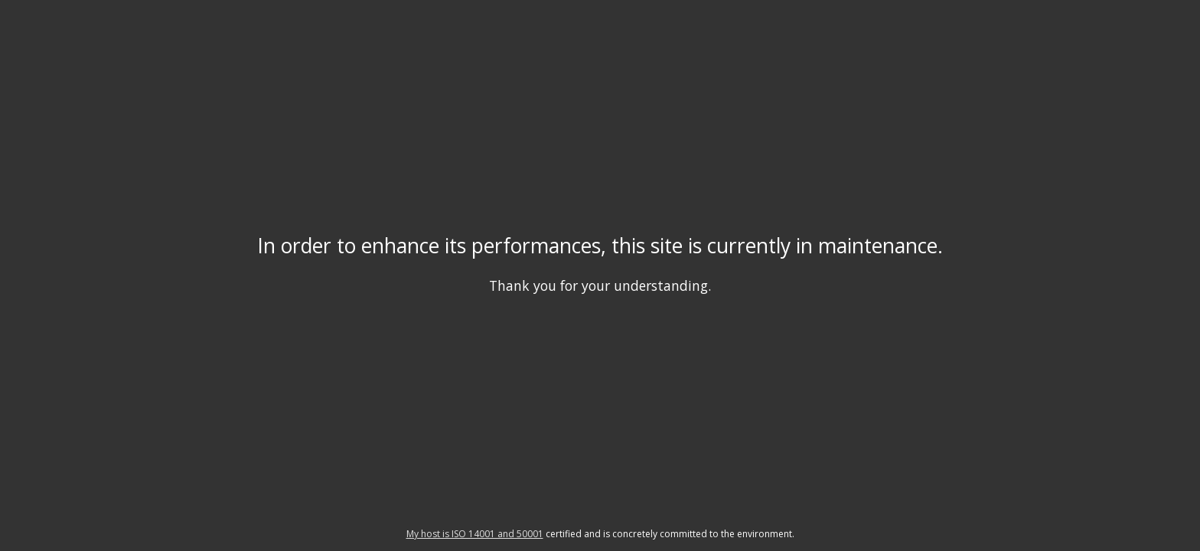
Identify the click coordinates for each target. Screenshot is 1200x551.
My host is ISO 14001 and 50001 (474, 533)
